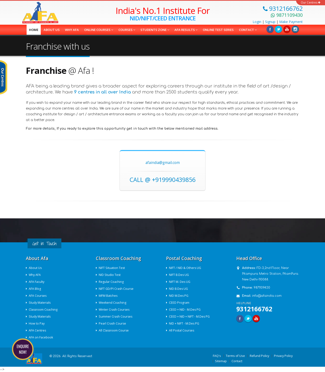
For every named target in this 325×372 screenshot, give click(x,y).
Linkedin (286, 29)
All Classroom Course (114, 330)
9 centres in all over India (102, 92)
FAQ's (217, 356)
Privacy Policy (283, 356)
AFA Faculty (37, 282)
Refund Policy (259, 356)
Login (257, 21)
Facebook (270, 29)
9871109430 (262, 287)
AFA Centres (37, 330)
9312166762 (254, 309)
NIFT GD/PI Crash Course (116, 289)
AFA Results (185, 30)
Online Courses (98, 30)
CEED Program (179, 303)
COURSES (126, 30)
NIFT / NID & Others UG (185, 268)
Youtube (256, 318)
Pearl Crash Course (113, 323)
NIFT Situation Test (112, 268)
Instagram (295, 29)
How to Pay (37, 323)
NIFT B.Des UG (179, 275)
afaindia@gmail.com (162, 162)
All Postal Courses (182, 330)
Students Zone (154, 30)
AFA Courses (38, 296)
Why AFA (72, 30)
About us (52, 30)
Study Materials (40, 303)
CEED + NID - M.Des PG (185, 310)
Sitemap (221, 361)
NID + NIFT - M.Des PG (184, 323)
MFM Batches (108, 296)
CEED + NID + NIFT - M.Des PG (189, 316)
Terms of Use (235, 356)
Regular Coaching (111, 282)
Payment (291, 21)
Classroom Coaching (43, 310)
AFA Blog (35, 289)
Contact (248, 30)
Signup (270, 21)
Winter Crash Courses (115, 310)
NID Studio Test (110, 275)
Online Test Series (218, 30)
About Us (35, 268)
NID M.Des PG (179, 296)
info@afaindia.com (267, 295)
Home (33, 30)
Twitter (278, 29)
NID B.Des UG (178, 289)
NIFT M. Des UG (180, 282)
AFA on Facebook (41, 337)
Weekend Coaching (113, 303)
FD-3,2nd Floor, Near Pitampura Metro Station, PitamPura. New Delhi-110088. (270, 273)
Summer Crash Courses (116, 316)
